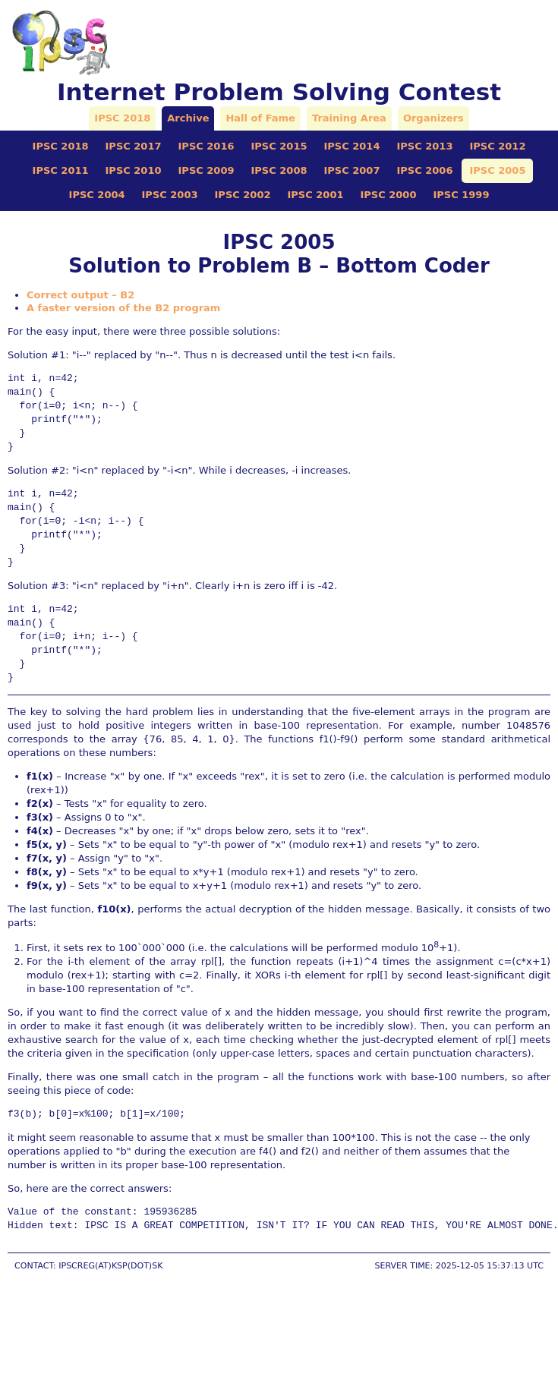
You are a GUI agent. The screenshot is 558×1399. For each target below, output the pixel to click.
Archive (188, 118)
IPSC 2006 (424, 170)
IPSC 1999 (461, 194)
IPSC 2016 (206, 146)
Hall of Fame (260, 118)
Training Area (349, 118)
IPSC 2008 (279, 170)
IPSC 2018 (122, 118)
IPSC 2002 (243, 194)
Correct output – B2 (80, 295)
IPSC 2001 (316, 194)
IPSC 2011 (61, 170)
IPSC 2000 (388, 194)
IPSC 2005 (497, 170)
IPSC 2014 (351, 146)
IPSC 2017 (134, 146)
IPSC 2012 (497, 146)
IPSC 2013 (424, 146)
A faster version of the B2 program (123, 308)
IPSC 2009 (206, 170)
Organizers (433, 118)
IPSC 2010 (134, 170)
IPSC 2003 (170, 194)
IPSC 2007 (351, 170)
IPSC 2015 (279, 146)
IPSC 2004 (97, 194)
